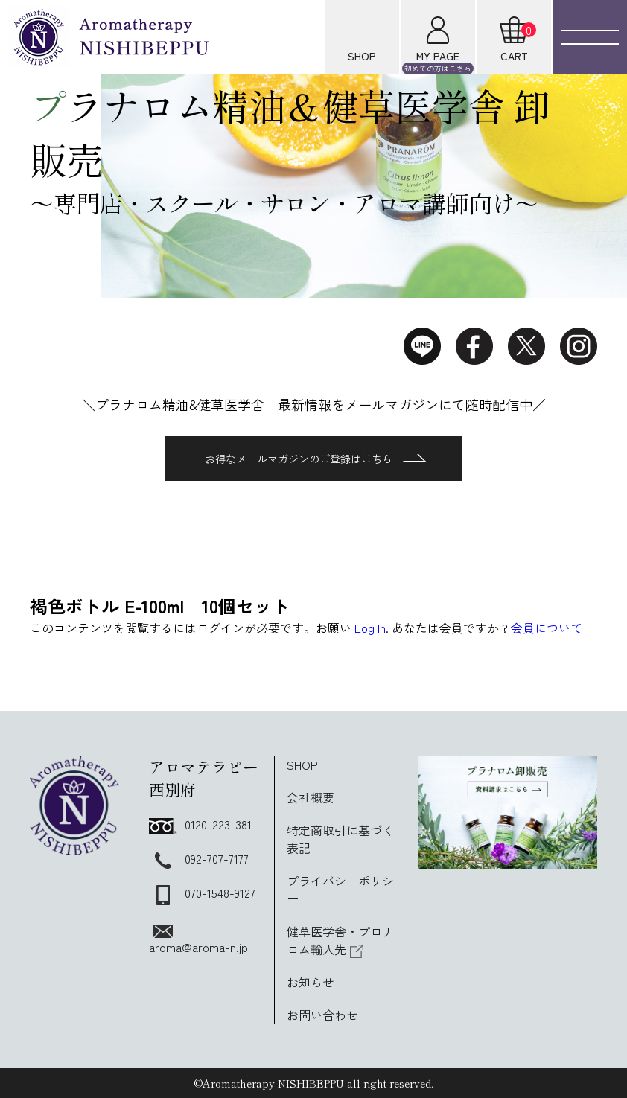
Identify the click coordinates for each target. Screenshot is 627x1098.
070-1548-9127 (202, 892)
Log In (370, 627)
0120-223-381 (200, 824)
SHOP (302, 764)
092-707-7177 (199, 858)
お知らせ (310, 982)
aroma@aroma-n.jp (198, 940)
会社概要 (310, 797)
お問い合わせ (322, 1015)
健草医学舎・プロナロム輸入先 (340, 940)
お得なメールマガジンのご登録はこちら (315, 458)
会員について (546, 627)
